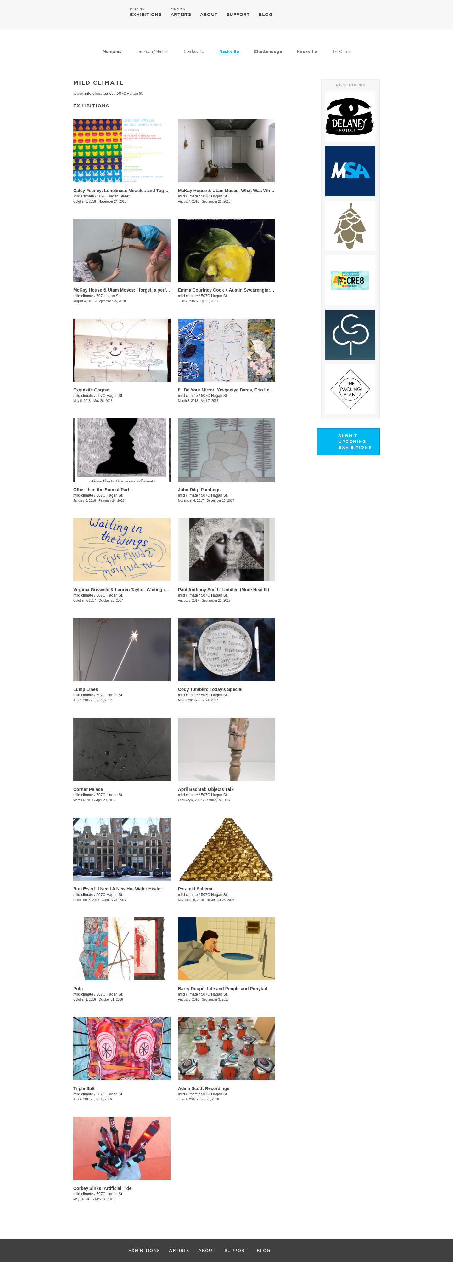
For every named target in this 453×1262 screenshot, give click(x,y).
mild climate (188, 196)
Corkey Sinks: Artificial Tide (102, 1188)
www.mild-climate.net (93, 93)
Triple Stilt (84, 1088)
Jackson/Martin (153, 51)
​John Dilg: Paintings (199, 489)
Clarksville (193, 51)
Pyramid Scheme (196, 888)
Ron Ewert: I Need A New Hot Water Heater (117, 888)
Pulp (78, 988)
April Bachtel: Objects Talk (206, 789)
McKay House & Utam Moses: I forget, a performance (128, 290)
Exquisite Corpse (91, 389)
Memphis (112, 51)
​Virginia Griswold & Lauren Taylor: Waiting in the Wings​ (131, 589)
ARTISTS (181, 14)
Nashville (229, 51)
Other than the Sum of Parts (102, 489)
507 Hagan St (107, 296)
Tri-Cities (341, 51)
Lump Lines (85, 689)
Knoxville (307, 51)
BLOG (266, 14)
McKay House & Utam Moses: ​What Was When (226, 190)
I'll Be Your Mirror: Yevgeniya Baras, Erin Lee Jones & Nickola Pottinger (253, 389)
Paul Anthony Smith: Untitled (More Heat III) (223, 589)
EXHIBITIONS (146, 14)
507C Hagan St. (130, 93)
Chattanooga (268, 51)
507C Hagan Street (113, 196)
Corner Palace (88, 789)
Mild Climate (83, 196)
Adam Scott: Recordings (203, 1088)
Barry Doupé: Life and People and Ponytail (222, 988)
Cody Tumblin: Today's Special (210, 689)
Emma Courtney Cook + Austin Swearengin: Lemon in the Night (244, 290)
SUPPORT (238, 14)
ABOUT (209, 14)
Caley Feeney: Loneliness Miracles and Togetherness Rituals (137, 190)
